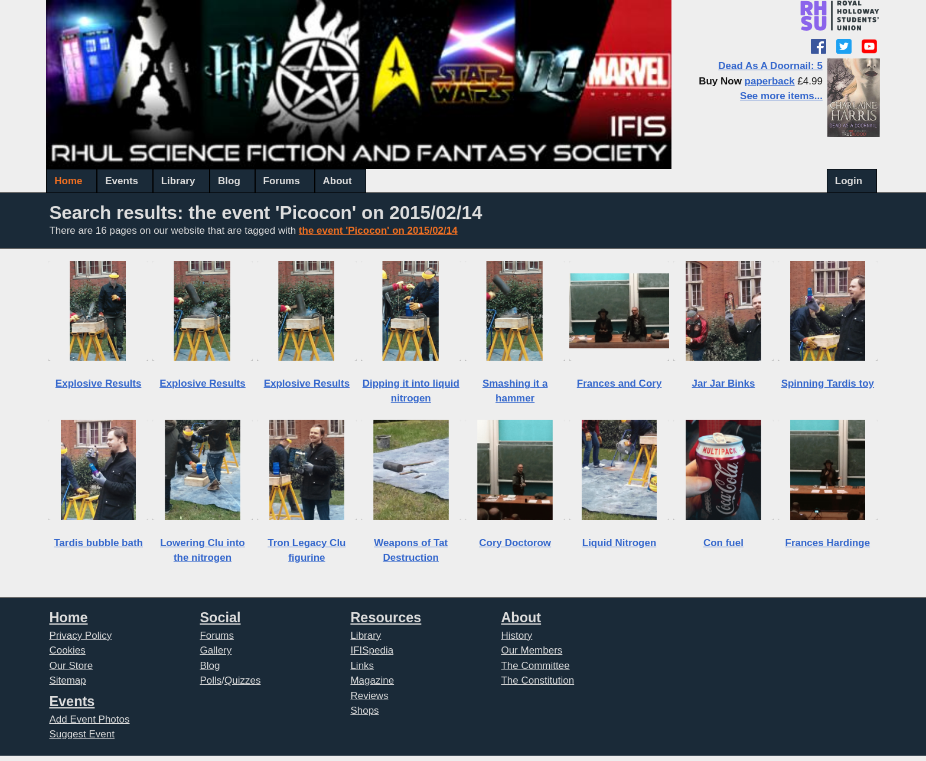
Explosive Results (99, 383)
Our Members (531, 650)
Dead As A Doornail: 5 (770, 65)
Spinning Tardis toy (827, 383)
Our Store (71, 665)
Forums (281, 181)
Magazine (372, 680)
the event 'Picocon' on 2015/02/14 (378, 230)
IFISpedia (371, 650)
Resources (385, 617)
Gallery (215, 650)
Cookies (67, 650)
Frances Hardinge (827, 542)
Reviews (369, 695)
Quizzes (242, 680)
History (516, 635)
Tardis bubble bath (98, 542)
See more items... (781, 96)
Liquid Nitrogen (619, 542)
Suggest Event (82, 734)
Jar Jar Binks (723, 383)
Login (848, 181)
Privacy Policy (80, 635)
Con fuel (723, 542)
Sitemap (67, 680)
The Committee (535, 665)
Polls (210, 680)
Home (68, 181)
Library (178, 181)
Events (121, 181)
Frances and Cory (619, 383)
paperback (770, 81)
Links (362, 665)
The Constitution (537, 680)
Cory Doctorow (515, 542)
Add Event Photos (89, 719)
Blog (229, 181)
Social (220, 617)
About (337, 181)
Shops (364, 710)
